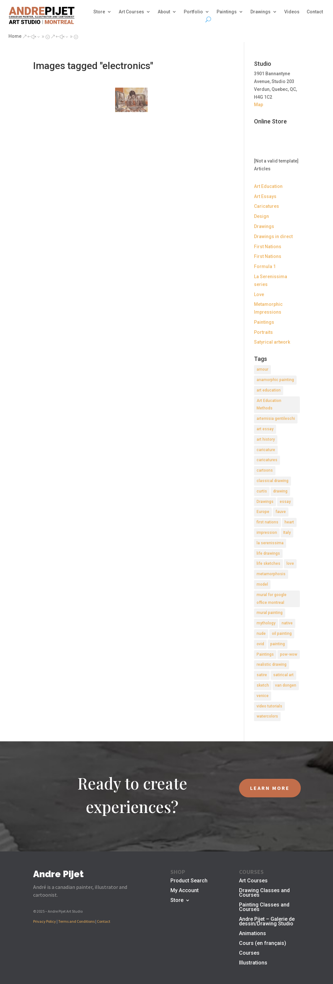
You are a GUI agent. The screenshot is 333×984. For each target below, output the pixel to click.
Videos (292, 11)
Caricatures (266, 206)
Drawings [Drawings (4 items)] (265, 501)
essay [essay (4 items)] (285, 501)
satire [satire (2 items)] (262, 675)
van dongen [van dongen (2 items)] (285, 685)
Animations (252, 933)
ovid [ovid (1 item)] (260, 644)
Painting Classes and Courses (264, 907)
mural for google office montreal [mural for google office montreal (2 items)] (271, 598)
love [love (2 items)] (290, 563)
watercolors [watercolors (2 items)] (267, 716)
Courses (249, 953)
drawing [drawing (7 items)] (280, 491)
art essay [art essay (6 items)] (265, 429)
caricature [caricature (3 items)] (266, 450)
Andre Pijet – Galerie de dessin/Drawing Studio (267, 922)
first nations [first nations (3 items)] (267, 522)
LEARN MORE (270, 788)
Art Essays (265, 196)
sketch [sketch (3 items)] (263, 685)
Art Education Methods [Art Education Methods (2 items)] (269, 404)
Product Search (188, 881)
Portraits (263, 332)
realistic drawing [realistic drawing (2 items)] (271, 664)
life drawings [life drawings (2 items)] (268, 553)
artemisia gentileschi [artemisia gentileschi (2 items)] (276, 418)
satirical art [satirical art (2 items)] (283, 675)
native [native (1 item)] (287, 623)
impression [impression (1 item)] (267, 532)
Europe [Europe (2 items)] (263, 511)
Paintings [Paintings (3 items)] (265, 654)
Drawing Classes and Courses (264, 893)
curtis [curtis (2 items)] (262, 491)
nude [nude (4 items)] (261, 633)
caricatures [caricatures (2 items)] (267, 460)
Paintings (227, 11)
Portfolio (193, 11)
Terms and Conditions (76, 921)
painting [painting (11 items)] (277, 644)
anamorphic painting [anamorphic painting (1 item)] (275, 380)
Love (259, 294)
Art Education (268, 186)
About (164, 11)
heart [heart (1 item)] (289, 522)
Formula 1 (265, 266)
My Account (184, 890)
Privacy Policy (44, 921)
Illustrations (253, 963)
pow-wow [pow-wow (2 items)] (288, 654)
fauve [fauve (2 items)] (280, 511)
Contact (315, 11)
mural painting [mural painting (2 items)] (270, 612)
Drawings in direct (273, 236)
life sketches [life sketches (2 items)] (268, 563)
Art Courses (131, 11)
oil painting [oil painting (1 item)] (282, 633)
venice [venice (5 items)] (263, 695)
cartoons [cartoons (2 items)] (265, 470)
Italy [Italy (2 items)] (287, 532)
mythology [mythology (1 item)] (266, 623)
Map (258, 104)
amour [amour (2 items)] (262, 369)
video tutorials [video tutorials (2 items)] (269, 706)
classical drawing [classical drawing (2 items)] (272, 480)
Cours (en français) (262, 943)
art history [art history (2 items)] (266, 439)
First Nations (267, 246)
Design (261, 216)
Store (99, 11)
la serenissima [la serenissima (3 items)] (270, 543)
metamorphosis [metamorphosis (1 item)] (271, 574)
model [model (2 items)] (262, 584)
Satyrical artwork (272, 342)
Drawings (260, 11)
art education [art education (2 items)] (269, 390)
